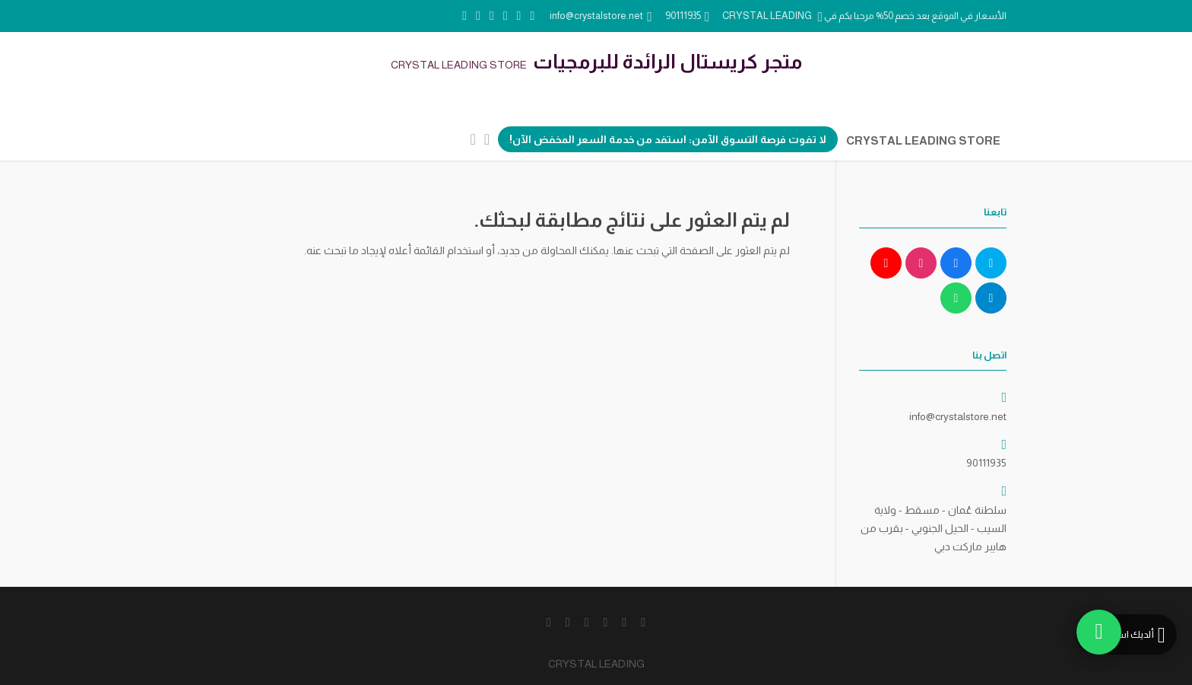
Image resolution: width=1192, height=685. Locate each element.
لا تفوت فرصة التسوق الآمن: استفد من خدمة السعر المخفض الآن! (667, 139)
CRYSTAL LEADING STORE (923, 140)
